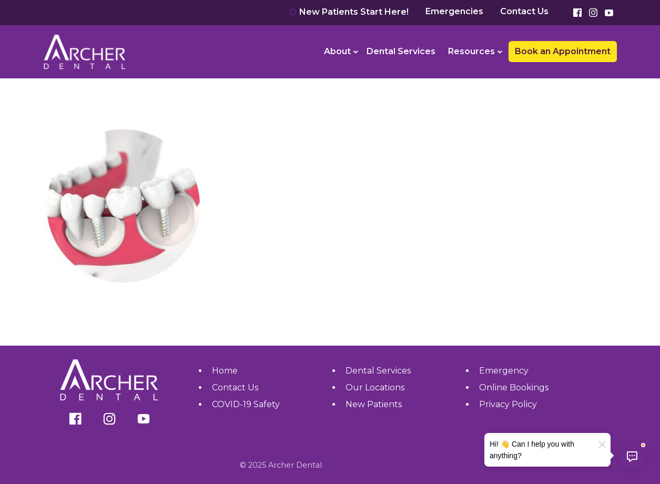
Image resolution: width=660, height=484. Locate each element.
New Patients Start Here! (349, 11)
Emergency (504, 371)
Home (225, 371)
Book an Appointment (563, 51)
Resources (471, 51)
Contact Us (524, 11)
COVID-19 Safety (246, 404)
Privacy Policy (508, 404)
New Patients (374, 404)
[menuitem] (339, 51)
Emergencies (454, 11)
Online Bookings (514, 387)
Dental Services (401, 51)
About (337, 51)
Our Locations (375, 387)
